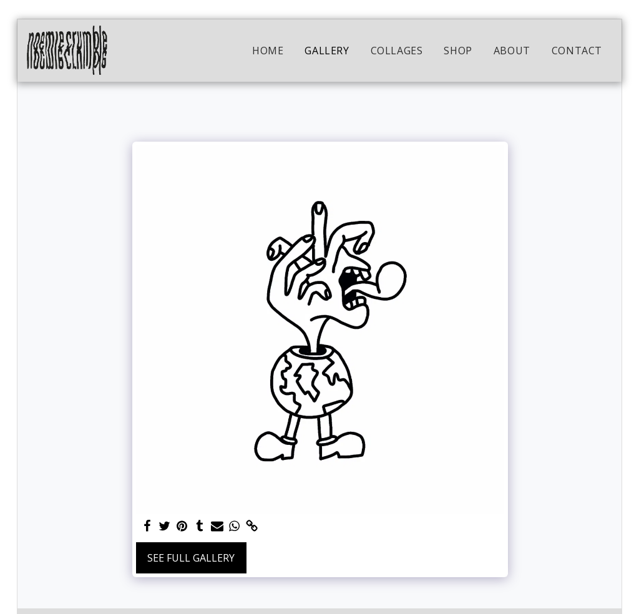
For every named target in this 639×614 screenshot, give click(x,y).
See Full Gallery (191, 558)
